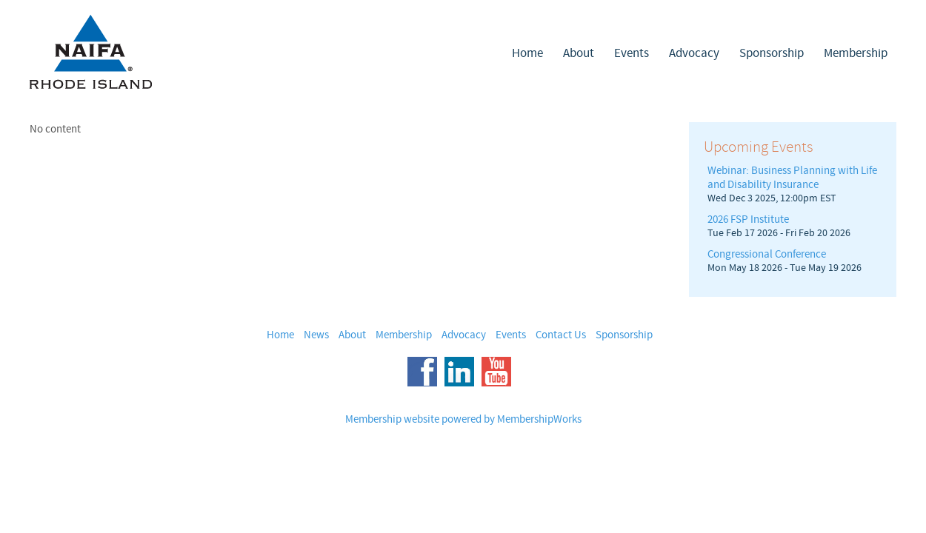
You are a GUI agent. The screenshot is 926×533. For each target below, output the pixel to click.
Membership (855, 53)
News (316, 335)
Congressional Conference (766, 254)
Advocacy (694, 53)
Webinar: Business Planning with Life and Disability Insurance (792, 178)
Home (527, 53)
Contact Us (561, 335)
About (578, 53)
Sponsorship (771, 53)
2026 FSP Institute (748, 219)
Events (631, 53)
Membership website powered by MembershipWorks (463, 419)
